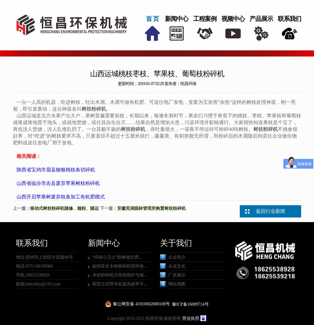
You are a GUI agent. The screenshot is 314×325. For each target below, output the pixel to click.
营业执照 (190, 318)
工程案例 (204, 18)
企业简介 (173, 257)
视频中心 (233, 18)
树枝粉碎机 (94, 109)
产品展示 (261, 18)
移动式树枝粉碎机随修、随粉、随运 (64, 208)
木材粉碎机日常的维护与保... (119, 275)
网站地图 (173, 284)
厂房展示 (173, 275)
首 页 (152, 18)
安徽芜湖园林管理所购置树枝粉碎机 (151, 208)
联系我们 (289, 18)
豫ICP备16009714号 (190, 304)
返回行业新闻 (270, 211)
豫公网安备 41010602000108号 (141, 304)
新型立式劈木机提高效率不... (119, 284)
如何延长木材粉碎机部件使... (119, 266)
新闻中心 (176, 18)
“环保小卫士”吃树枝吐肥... (117, 257)
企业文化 (173, 266)
